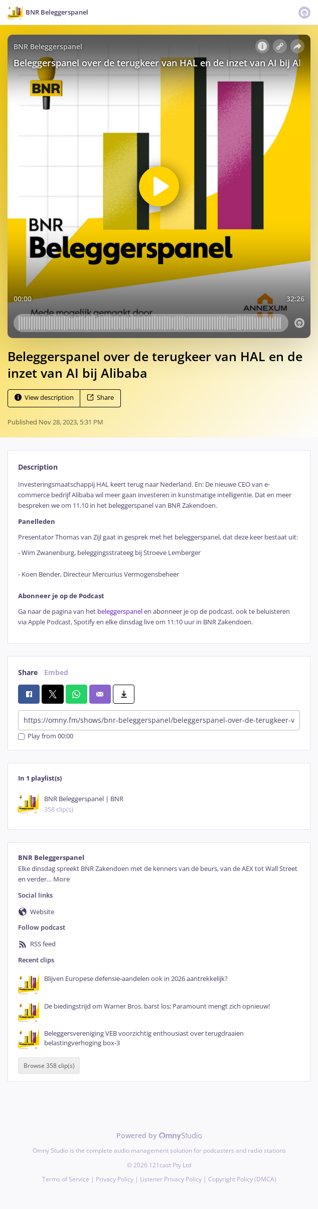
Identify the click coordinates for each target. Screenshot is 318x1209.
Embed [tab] (56, 672)
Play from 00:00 (45, 736)
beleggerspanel (119, 611)
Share (100, 397)
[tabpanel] (159, 553)
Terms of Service (65, 1179)
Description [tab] (38, 467)
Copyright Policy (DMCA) (242, 1179)
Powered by (159, 1135)
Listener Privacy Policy (171, 1179)
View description (44, 397)
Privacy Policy (114, 1179)
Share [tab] (28, 672)
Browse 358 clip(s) (49, 1065)
